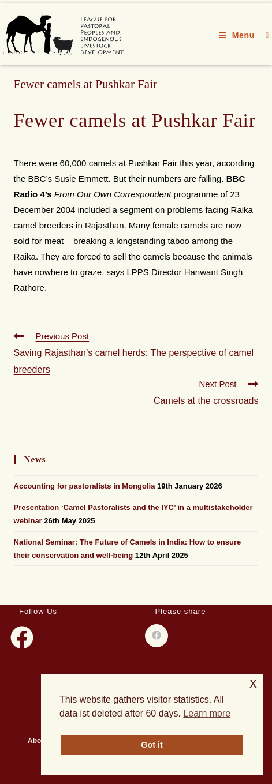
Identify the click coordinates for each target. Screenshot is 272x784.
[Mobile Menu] (238, 35)
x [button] (253, 682)
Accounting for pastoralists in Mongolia (84, 486)
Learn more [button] (206, 713)
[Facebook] (21, 637)
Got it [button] (152, 744)
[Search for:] (263, 35)
